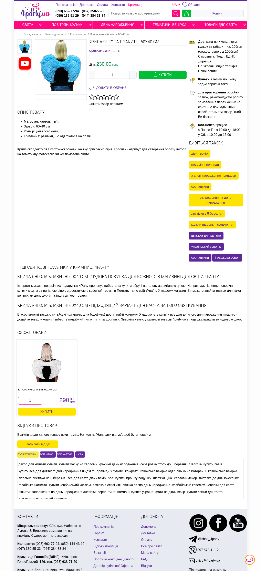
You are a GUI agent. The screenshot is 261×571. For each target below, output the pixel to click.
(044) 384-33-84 (93, 15)
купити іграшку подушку (133, 478)
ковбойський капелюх (188, 485)
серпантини (200, 186)
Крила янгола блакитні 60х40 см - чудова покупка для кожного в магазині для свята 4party (118, 276)
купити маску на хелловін (78, 464)
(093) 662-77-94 (67, 11)
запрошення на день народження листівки (64, 492)
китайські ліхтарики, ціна (70, 314)
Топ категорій (27, 454)
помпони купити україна (135, 492)
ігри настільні (29, 499)
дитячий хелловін (54, 499)
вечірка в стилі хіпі (107, 485)
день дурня (42, 295)
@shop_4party (204, 539)
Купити (46, 411)
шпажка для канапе (206, 235)
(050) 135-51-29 (67, 15)
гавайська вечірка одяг (157, 471)
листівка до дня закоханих (219, 478)
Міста (79, 454)
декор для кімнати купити (38, 464)
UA (175, 5)
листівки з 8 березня (206, 213)
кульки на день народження (212, 224)
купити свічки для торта (205, 492)
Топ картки (64, 454)
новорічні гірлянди (205, 164)
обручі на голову (145, 285)
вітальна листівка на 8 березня (42, 478)
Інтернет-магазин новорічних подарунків (47, 285)
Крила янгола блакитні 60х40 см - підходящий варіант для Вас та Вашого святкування (112, 305)
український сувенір (206, 246)
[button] (40, 25)
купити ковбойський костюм (70, 485)
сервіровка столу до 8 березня (163, 464)
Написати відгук (38, 444)
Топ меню (47, 454)
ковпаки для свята (220, 485)
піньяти (24, 492)
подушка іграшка (202, 319)
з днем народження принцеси (213, 175)
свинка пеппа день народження (146, 485)
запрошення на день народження (215, 200)
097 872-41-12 (204, 550)
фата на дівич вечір (170, 492)
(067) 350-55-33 (93, 11)
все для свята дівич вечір (86, 478)
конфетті (131, 471)
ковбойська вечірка (222, 471)
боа (110, 478)
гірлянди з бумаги (109, 471)
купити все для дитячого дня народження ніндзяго (197, 314)
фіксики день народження (118, 464)
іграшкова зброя (227, 257)
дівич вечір (199, 153)
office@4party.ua (204, 560)
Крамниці (135, 5)
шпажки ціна (162, 478)
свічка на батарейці (191, 471)
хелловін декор (185, 478)
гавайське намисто (33, 485)
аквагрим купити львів (205, 464)
